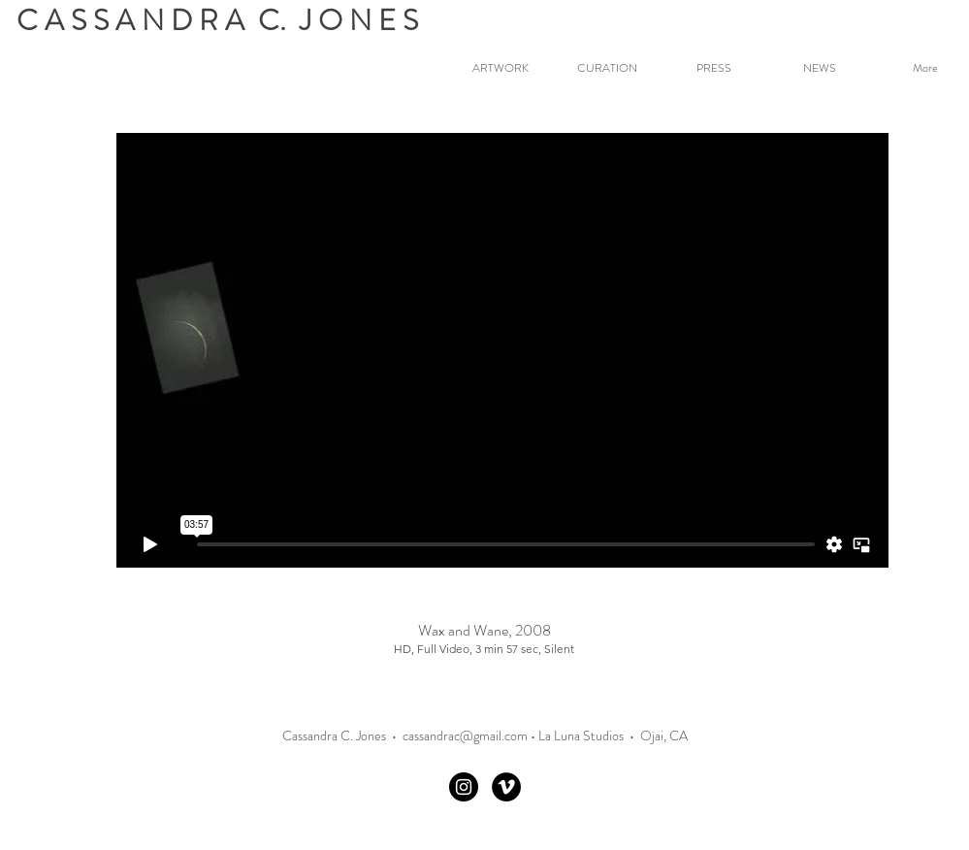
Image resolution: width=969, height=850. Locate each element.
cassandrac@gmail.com (465, 735)
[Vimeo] (506, 786)
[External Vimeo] (501, 350)
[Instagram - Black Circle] (463, 786)
